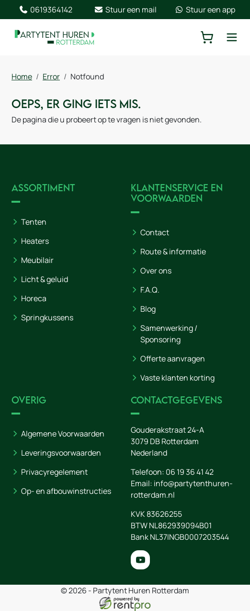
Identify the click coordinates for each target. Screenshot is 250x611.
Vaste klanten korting (177, 377)
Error (51, 76)
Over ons (155, 270)
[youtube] (140, 559)
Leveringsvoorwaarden (61, 452)
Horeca (33, 298)
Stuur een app (204, 9)
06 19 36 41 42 (190, 472)
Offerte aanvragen (172, 358)
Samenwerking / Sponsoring (168, 334)
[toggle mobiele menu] (232, 37)
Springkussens (47, 317)
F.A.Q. (149, 289)
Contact (154, 232)
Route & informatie (173, 251)
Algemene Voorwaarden (62, 433)
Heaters (35, 241)
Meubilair (37, 260)
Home (21, 76)
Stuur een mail (125, 9)
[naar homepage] (54, 37)
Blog (148, 309)
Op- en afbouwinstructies (66, 491)
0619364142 (45, 9)
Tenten (33, 222)
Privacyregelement (54, 472)
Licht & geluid (44, 279)
